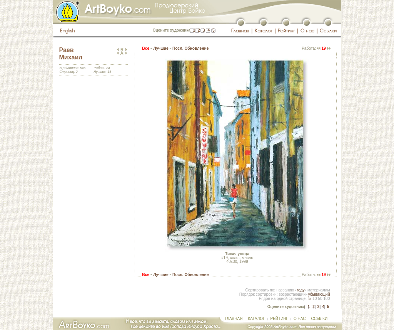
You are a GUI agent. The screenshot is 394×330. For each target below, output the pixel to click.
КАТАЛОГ (256, 319)
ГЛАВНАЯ (234, 319)
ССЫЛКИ (319, 319)
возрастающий (292, 294)
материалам (318, 290)
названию (285, 290)
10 (314, 298)
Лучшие (160, 48)
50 (320, 298)
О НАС (300, 319)
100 (326, 298)
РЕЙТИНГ (279, 319)
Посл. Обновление (190, 48)
